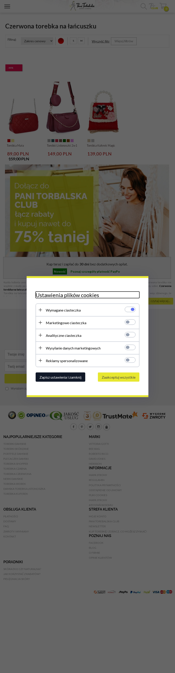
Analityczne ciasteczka (63, 335)
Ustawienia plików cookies (67, 294)
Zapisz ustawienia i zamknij (60, 377)
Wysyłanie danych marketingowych (73, 348)
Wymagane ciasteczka (63, 310)
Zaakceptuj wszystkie (119, 377)
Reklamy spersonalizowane (67, 360)
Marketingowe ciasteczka (66, 322)
